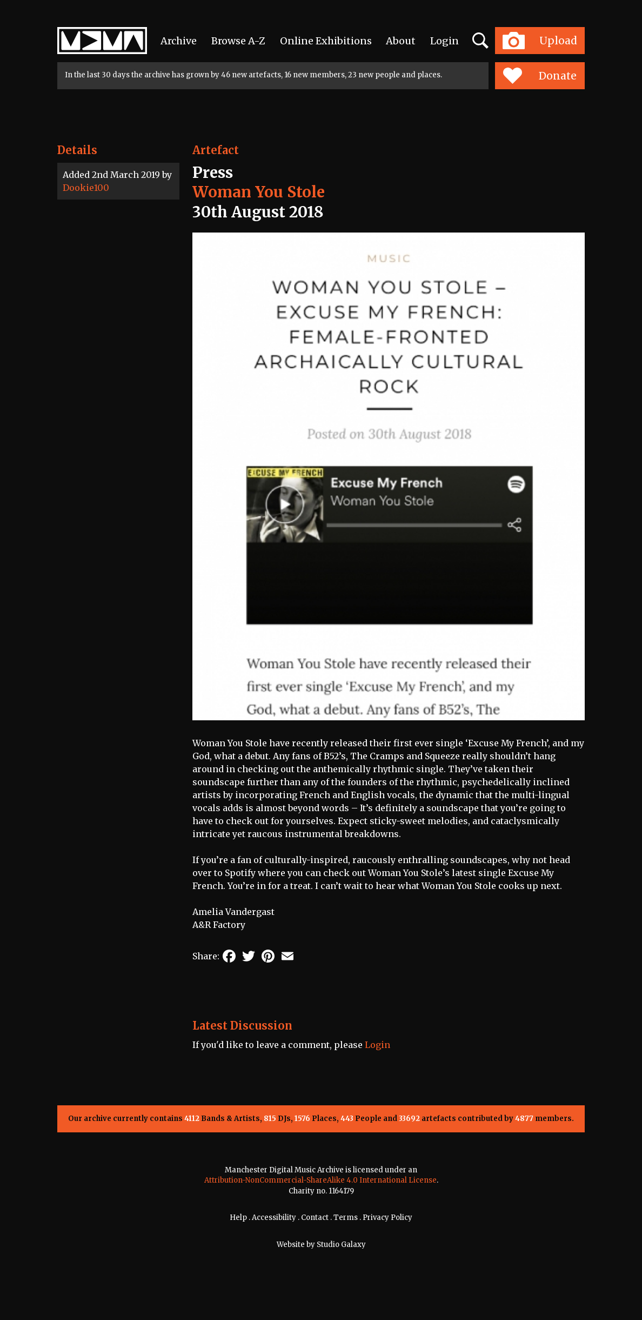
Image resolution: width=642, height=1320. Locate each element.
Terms (345, 1217)
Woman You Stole (258, 192)
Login (444, 41)
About (401, 41)
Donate (539, 76)
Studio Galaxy (341, 1244)
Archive (178, 41)
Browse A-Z (238, 41)
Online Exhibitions (326, 41)
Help (238, 1217)
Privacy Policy (387, 1217)
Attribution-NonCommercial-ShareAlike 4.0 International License (320, 1180)
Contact (315, 1217)
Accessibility (274, 1217)
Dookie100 (86, 187)
